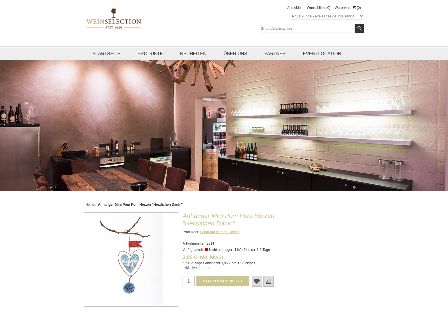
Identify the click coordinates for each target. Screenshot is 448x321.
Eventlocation (322, 53)
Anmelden (295, 8)
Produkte (150, 53)
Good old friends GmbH (219, 232)
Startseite (106, 53)
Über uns (235, 53)
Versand (204, 268)
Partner (275, 53)
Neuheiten (193, 53)
